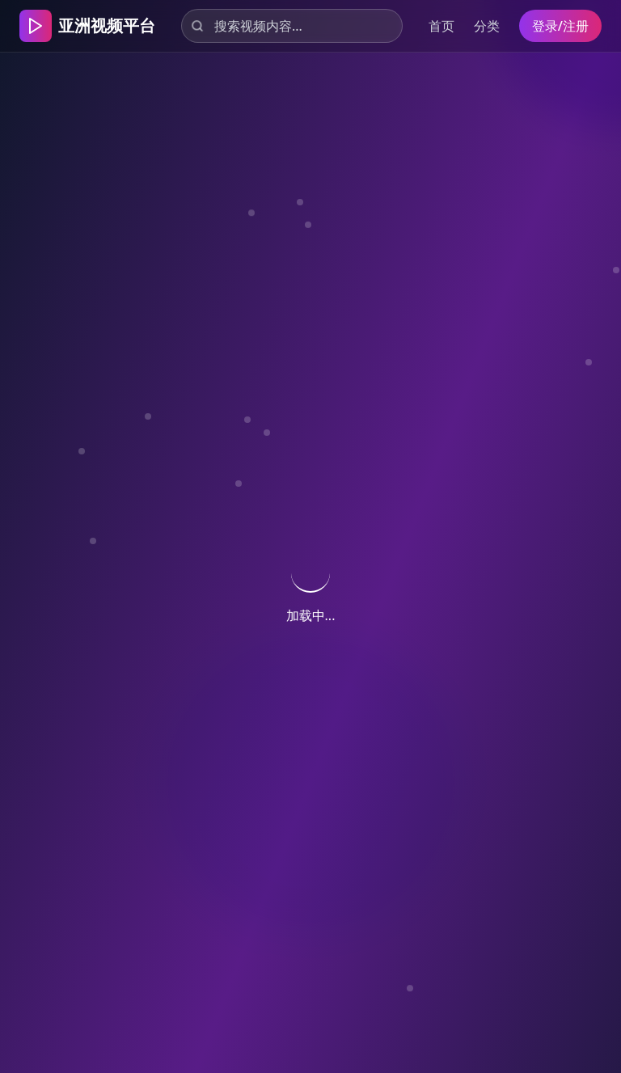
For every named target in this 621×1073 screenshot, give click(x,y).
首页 (441, 26)
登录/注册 (560, 26)
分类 (487, 26)
